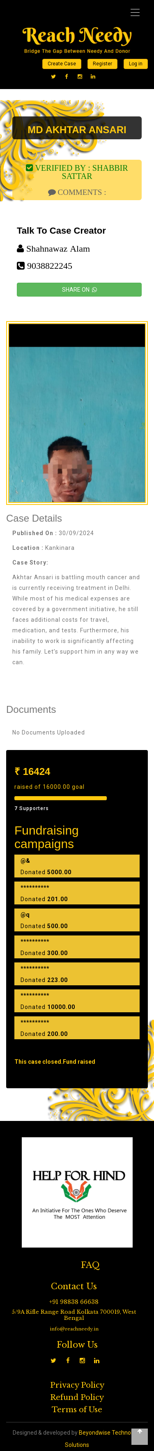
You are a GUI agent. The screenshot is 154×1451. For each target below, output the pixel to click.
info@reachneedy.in (74, 1329)
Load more (77, 1049)
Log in (136, 64)
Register (102, 64)
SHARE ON (79, 289)
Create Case (62, 64)
